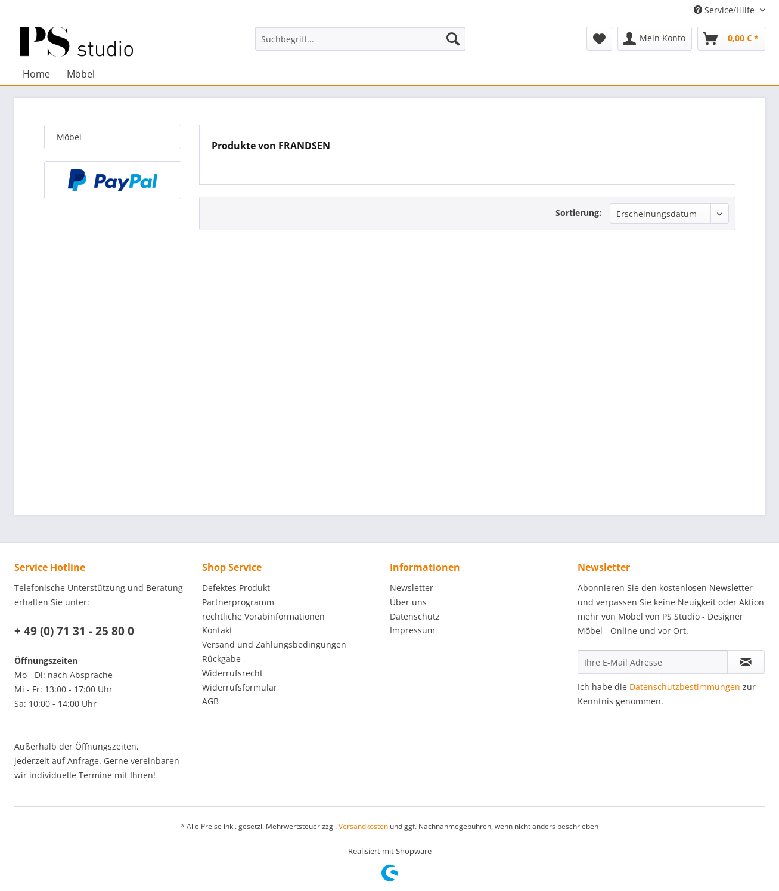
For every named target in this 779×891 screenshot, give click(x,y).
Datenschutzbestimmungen (684, 686)
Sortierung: (578, 212)
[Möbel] (80, 74)
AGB (210, 701)
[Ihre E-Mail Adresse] (653, 662)
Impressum (412, 630)
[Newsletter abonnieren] (746, 662)
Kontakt (217, 630)
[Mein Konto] (654, 39)
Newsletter (411, 587)
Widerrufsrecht (232, 673)
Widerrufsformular (239, 687)
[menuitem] (360, 39)
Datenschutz (415, 616)
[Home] (36, 74)
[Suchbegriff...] (360, 39)
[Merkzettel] (599, 39)
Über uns (408, 602)
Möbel (69, 137)
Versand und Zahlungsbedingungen (274, 644)
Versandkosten (363, 826)
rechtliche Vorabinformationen (263, 616)
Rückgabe (221, 658)
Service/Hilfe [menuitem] (725, 10)
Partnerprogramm (238, 602)
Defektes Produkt (236, 587)
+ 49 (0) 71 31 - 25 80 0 (74, 631)
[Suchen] (452, 39)
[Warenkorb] (731, 39)
